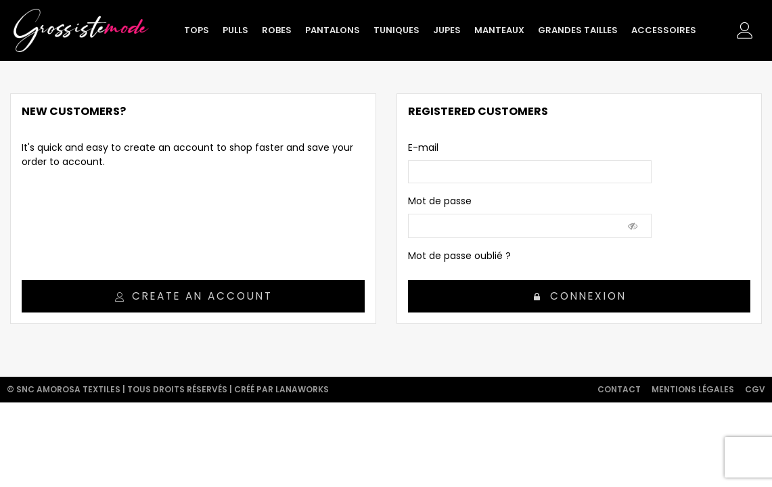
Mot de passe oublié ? (459, 255)
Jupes (447, 30)
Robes (277, 30)
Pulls (235, 30)
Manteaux (499, 30)
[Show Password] (633, 225)
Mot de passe (440, 201)
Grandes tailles (578, 30)
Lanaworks (302, 389)
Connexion (580, 296)
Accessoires (663, 30)
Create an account (194, 296)
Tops (196, 30)
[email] (530, 171)
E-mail (423, 147)
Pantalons (332, 30)
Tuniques (396, 30)
